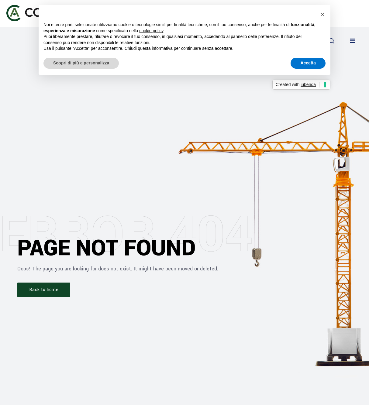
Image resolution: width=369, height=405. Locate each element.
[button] (352, 41)
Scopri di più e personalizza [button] (81, 62)
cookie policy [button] (151, 30)
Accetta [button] (308, 62)
